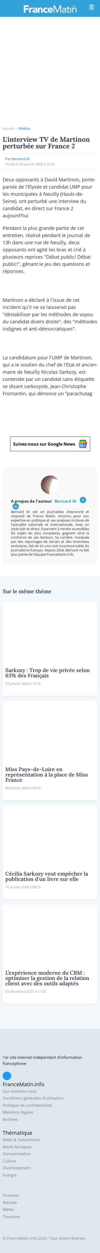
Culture (9, 1161)
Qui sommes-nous (20, 1091)
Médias (24, 128)
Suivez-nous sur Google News (50, 444)
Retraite (10, 1202)
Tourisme (11, 1216)
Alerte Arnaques (17, 1146)
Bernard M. (20, 158)
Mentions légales (18, 1112)
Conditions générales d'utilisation (33, 1098)
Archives (10, 1119)
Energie (9, 1175)
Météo (8, 1209)
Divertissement (16, 1167)
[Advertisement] (50, 73)
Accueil (8, 128)
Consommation (17, 1153)
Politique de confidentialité (27, 1105)
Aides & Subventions (21, 1139)
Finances (11, 1195)
